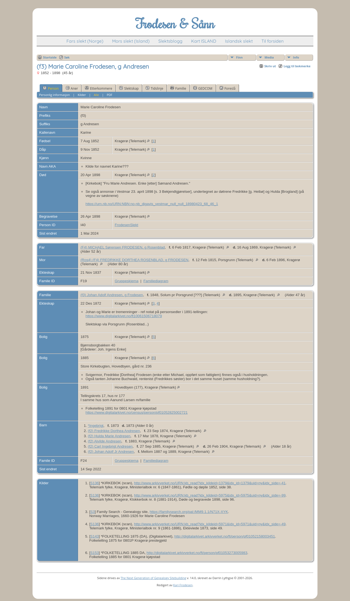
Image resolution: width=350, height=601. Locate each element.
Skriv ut (270, 66)
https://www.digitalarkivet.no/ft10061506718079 (124, 316)
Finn (239, 57)
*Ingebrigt (95, 426)
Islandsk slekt (239, 41)
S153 (94, 553)
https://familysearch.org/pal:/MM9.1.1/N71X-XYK (189, 512)
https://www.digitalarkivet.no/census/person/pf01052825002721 (137, 412)
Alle (96, 95)
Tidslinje (154, 88)
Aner (72, 88)
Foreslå (227, 88)
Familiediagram (155, 281)
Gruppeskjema (126, 281)
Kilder (82, 95)
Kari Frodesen (182, 585)
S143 (94, 536)
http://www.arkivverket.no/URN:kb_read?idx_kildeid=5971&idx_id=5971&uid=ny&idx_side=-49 (209, 524)
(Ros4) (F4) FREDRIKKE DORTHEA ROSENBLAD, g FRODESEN (134, 260)
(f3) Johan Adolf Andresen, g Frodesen (111, 295)
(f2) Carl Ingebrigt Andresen (110, 446)
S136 (94, 483)
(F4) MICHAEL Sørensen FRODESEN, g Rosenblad (122, 247)
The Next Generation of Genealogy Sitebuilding (153, 578)
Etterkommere (98, 88)
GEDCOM (202, 88)
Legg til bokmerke (297, 66)
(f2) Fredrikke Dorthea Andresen (114, 431)
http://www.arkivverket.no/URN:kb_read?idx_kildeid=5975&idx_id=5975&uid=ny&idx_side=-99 (209, 495)
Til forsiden (272, 41)
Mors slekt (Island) (131, 41)
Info (296, 57)
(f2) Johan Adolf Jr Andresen (111, 452)
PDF (109, 95)
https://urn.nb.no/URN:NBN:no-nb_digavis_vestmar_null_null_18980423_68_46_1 (152, 204)
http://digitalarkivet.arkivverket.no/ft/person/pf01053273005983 (197, 553)
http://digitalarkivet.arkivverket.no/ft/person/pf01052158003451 (224, 536)
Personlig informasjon (54, 95)
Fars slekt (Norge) (84, 41)
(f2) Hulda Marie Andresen (109, 436)
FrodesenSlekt (126, 225)
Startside (50, 57)
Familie (178, 88)
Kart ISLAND (203, 41)
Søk (67, 57)
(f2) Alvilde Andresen (104, 441)
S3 (92, 512)
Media (269, 57)
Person (51, 88)
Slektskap (129, 88)
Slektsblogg (170, 41)
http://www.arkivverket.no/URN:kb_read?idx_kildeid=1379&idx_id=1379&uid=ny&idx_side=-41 (209, 483)
